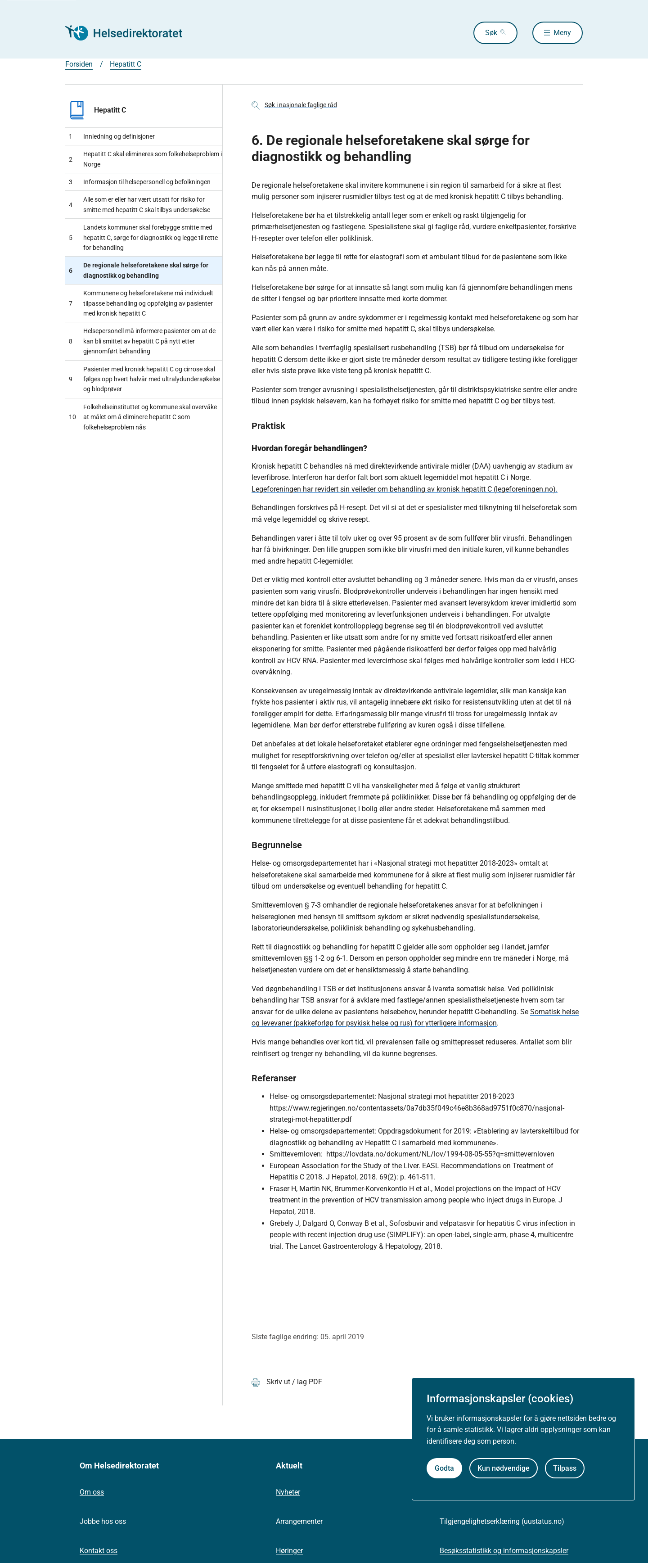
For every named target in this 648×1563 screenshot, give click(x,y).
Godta (444, 1468)
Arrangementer (299, 1521)
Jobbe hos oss (103, 1521)
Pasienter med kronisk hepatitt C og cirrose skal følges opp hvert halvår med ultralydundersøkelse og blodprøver (144, 379)
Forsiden (79, 64)
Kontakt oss (98, 1550)
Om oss (92, 1492)
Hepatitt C (125, 64)
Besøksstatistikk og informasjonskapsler (504, 1550)
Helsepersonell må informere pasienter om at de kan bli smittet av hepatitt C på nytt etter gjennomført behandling (142, 341)
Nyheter (288, 1492)
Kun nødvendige (503, 1468)
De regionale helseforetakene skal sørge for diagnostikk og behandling (138, 270)
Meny (562, 32)
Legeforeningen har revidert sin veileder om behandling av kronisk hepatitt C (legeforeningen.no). (405, 489)
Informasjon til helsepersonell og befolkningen (140, 182)
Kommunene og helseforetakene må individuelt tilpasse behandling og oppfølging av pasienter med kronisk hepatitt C (141, 303)
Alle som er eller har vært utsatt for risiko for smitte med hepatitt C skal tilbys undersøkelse (139, 204)
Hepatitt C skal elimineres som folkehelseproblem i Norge (145, 158)
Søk (491, 32)
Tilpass (564, 1468)
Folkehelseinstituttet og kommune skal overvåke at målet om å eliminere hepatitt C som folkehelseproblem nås (143, 417)
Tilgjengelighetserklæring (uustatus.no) (502, 1521)
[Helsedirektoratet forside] (130, 33)
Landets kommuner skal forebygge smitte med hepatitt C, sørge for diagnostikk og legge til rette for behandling (143, 237)
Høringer (289, 1550)
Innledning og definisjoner (112, 136)
